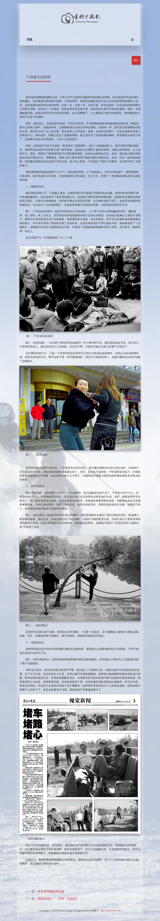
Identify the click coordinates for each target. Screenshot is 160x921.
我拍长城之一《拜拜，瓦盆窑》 (58, 898)
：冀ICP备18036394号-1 (110, 910)
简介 (136, 60)
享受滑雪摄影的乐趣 (51, 891)
